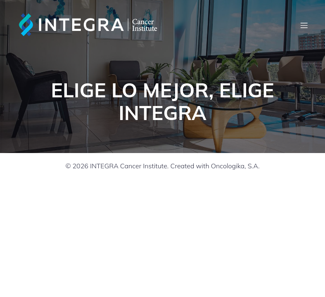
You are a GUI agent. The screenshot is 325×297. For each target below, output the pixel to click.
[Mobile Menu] (304, 25)
